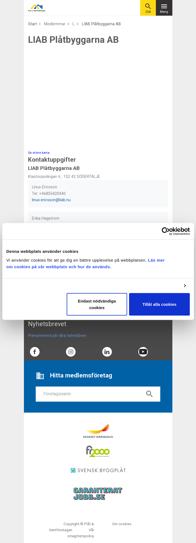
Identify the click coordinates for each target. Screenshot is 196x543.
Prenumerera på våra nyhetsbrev (57, 335)
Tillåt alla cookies (159, 304)
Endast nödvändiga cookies (97, 304)
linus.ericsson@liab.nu (51, 200)
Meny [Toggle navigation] (164, 8)
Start (32, 24)
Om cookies (121, 524)
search (149, 394)
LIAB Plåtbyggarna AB (101, 24)
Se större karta (38, 153)
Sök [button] (148, 8)
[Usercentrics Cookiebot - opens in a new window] (166, 231)
